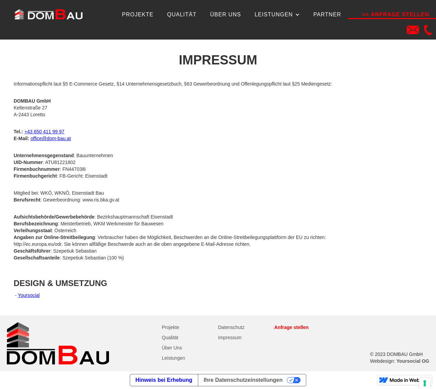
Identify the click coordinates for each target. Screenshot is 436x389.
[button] (277, 14)
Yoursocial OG (412, 361)
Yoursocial (29, 295)
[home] (48, 14)
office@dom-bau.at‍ (51, 138)
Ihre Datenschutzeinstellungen (243, 380)
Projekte (137, 14)
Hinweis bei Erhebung (164, 380)
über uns (225, 14)
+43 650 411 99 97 (44, 131)
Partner (327, 14)
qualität (181, 14)
